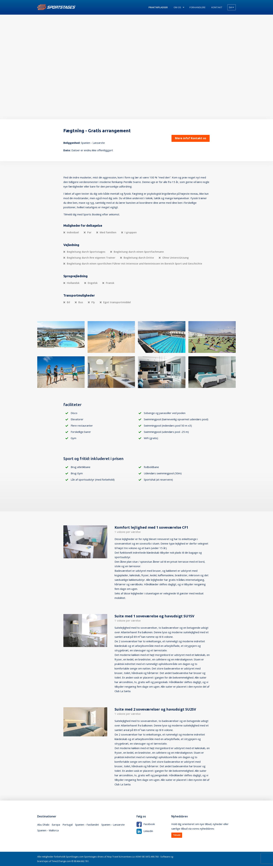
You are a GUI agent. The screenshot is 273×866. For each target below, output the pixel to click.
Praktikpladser (158, 7)
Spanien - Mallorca (48, 831)
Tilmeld (176, 835)
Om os (177, 7)
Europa (56, 824)
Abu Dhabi (43, 824)
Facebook (145, 824)
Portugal (68, 824)
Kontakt (216, 7)
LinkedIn (144, 831)
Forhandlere (197, 7)
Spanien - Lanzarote (114, 824)
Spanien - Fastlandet (87, 824)
